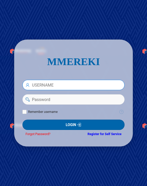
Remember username (43, 112)
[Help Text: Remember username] (121, 112)
